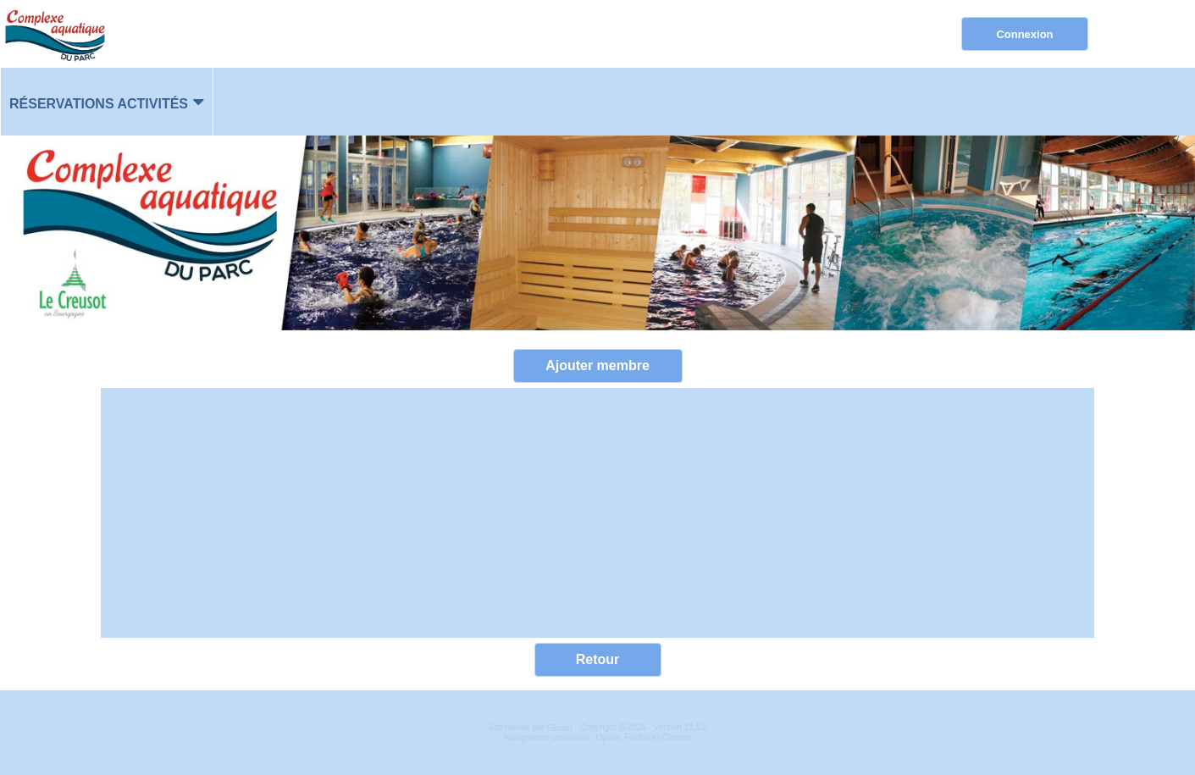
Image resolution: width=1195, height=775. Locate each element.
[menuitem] (106, 102)
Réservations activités (98, 104)
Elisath (561, 728)
